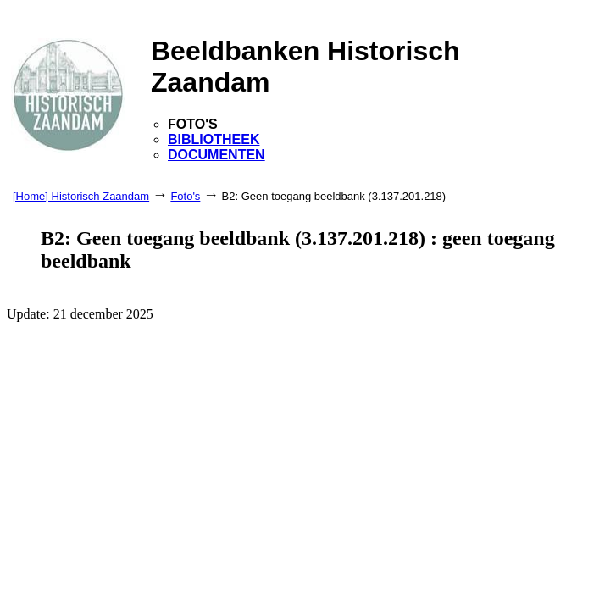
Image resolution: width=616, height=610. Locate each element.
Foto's (185, 196)
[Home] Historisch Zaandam (81, 196)
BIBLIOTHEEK (213, 139)
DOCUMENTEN (216, 154)
